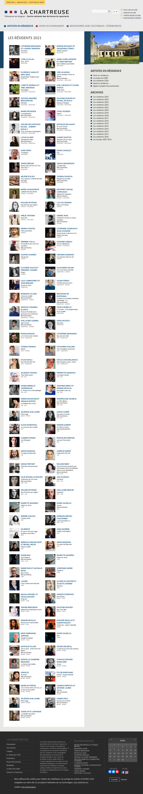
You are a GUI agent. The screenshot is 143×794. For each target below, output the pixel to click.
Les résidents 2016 (101, 121)
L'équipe (9, 751)
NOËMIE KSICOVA (28, 516)
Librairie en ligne (129, 13)
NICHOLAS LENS (80, 753)
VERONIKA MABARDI (65, 255)
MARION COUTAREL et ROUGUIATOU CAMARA (87, 766)
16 (122, 753)
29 (118, 760)
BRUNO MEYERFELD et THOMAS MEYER (86, 745)
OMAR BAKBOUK (28, 451)
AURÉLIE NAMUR (64, 451)
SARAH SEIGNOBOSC (66, 163)
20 (110, 757)
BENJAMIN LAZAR (80, 749)
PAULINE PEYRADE (28, 203)
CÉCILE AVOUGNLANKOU (67, 360)
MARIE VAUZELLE (64, 503)
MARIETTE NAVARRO (29, 503)
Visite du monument (51, 26)
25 (131, 757)
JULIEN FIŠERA (63, 281)
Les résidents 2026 (101, 80)
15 (118, 753)
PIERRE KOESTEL (28, 229)
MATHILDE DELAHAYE (66, 124)
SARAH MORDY (79, 771)
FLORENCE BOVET (81, 763)
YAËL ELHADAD (63, 72)
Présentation (10, 744)
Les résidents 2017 (101, 118)
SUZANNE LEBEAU (64, 242)
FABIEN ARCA (62, 699)
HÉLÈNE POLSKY (28, 176)
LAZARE (24, 581)
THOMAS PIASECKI (64, 176)
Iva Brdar (25, 529)
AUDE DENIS (26, 150)
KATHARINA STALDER (66, 347)
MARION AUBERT (64, 425)
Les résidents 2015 (101, 123)
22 (118, 757)
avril (122, 741)
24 (127, 757)
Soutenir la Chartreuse (14, 772)
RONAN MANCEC (28, 334)
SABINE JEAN (62, 216)
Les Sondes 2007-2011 (102, 139)
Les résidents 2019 (101, 113)
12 (135, 750)
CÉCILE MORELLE (64, 307)
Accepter (114, 779)
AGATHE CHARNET (28, 255)
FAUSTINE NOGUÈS (65, 607)
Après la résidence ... (101, 83)
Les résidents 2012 (101, 131)
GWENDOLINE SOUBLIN (66, 399)
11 (131, 750)
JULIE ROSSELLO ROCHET (32, 477)
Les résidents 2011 (101, 134)
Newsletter (10, 765)
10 (127, 750)
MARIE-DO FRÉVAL (28, 686)
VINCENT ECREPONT (65, 594)
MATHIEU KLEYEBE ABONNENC (85, 757)
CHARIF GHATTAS (64, 137)
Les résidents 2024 (101, 99)
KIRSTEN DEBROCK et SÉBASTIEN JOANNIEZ (86, 760)
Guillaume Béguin (65, 490)
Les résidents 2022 (101, 105)
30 (122, 760)
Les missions (11, 748)
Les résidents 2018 (101, 115)
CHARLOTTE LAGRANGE (31, 712)
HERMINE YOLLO (28, 242)
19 (135, 753)
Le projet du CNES (100, 78)
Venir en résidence (101, 75)
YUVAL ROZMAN (63, 111)
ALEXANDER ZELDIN (65, 268)
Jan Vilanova (63, 477)
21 (114, 757)
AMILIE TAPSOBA (28, 216)
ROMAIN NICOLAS (28, 620)
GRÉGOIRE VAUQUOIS (82, 773)
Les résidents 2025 (101, 97)
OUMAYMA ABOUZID (81, 755)
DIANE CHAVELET (64, 150)
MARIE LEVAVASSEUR (30, 189)
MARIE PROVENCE (28, 111)
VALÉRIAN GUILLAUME (30, 412)
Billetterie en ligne (130, 10)
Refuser (124, 779)
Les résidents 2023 (101, 102)
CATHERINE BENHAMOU (67, 334)
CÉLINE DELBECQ (64, 646)
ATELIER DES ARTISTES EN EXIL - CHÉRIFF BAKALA (30, 126)
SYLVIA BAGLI (26, 360)
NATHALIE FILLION (28, 646)
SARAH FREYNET (28, 464)
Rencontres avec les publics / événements (96, 26)
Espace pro (11, 2)
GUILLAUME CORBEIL (30, 321)
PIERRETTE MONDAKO (66, 373)
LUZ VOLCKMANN (64, 203)
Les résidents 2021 (101, 107)
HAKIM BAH (25, 555)
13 (110, 753)
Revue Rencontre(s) (13, 762)
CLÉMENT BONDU (28, 438)
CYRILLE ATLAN (27, 59)
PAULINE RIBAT (63, 464)
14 (114, 753)
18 (131, 753)
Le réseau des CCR (13, 755)
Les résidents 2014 (101, 126)
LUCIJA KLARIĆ (27, 137)
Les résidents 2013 (101, 129)
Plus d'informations (28, 787)
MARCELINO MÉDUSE (66, 438)
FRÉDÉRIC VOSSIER (81, 769)
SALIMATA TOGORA (29, 373)
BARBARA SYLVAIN (29, 294)
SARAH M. (25, 672)
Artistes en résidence (20, 26)
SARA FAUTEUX (63, 321)
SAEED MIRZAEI (27, 163)
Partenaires (10, 758)
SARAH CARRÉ (63, 412)
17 (127, 753)
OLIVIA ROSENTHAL (29, 425)
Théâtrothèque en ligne (132, 15)
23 (122, 757)
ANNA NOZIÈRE (63, 529)
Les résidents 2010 (101, 137)
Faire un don (22, 2)
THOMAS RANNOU (28, 347)
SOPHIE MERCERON (29, 607)
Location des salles (36, 2)
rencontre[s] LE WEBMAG (132, 18)
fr (114, 12)
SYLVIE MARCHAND (65, 672)
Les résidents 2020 (101, 110)
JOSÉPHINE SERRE (65, 568)
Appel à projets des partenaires (106, 86)
